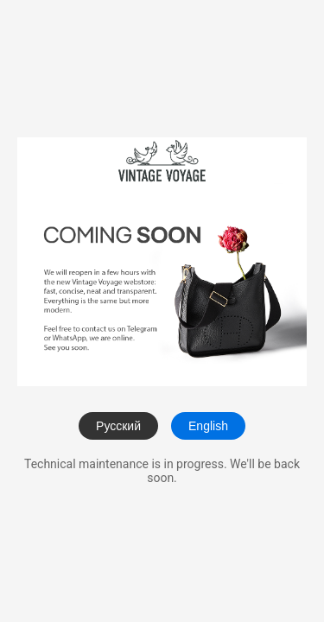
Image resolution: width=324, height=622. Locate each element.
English (208, 426)
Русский (118, 426)
